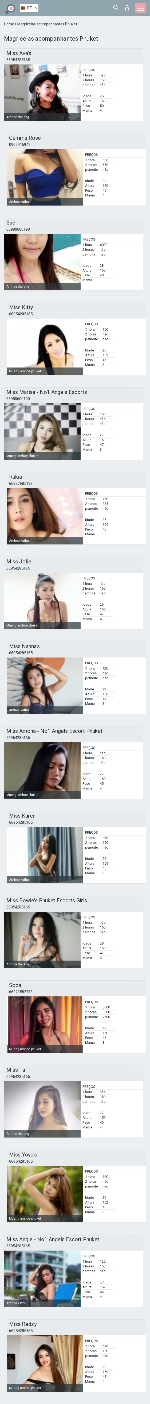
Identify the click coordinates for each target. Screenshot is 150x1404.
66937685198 (21, 483)
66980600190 (18, 229)
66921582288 (21, 991)
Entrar (127, 8)
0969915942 (19, 144)
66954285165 (18, 59)
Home (9, 24)
